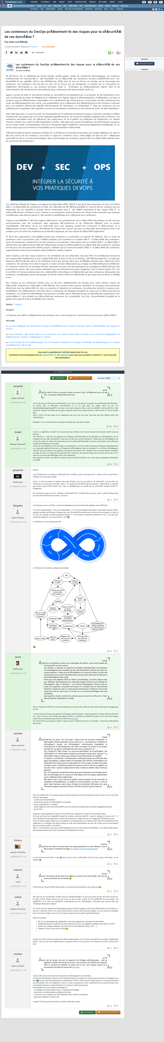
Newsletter (81, 2)
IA (44, 6)
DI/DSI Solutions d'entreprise (23, 6)
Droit (112, 2)
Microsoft (57, 6)
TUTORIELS (34, 9)
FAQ (54, 2)
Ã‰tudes (102, 2)
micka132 (18, 386)
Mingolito (18, 506)
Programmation (90, 6)
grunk (18, 657)
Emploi (92, 2)
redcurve (18, 870)
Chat (69, 2)
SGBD (101, 6)
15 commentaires (48, 47)
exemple (74, 719)
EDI (81, 6)
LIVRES (60, 9)
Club (120, 2)
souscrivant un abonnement (55, 355)
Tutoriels (45, 2)
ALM (49, 6)
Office (107, 6)
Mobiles (115, 6)
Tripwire (18, 304)
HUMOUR (119, 9)
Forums (34, 2)
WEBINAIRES (50, 9)
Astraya (18, 840)
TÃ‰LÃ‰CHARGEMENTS (74, 9)
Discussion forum (144, 64)
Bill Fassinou (33, 47)
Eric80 (18, 432)
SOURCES (88, 9)
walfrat (18, 897)
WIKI (106, 9)
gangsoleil (18, 470)
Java (64, 6)
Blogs (62, 2)
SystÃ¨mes (124, 6)
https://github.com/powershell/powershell (83, 849)
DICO (112, 9)
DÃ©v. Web (73, 6)
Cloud (39, 6)
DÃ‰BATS (98, 9)
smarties (18, 733)
